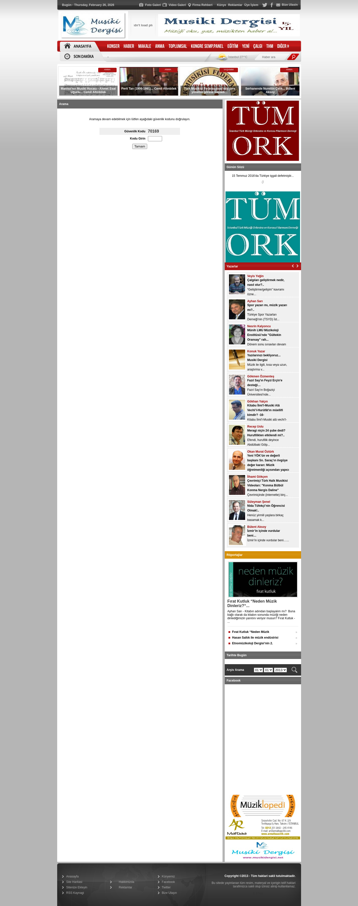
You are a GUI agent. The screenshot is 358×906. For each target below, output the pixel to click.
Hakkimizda (126, 882)
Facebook (168, 882)
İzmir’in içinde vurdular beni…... (268, 540)
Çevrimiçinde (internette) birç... (267, 495)
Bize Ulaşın (169, 893)
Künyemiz (168, 876)
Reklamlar (125, 887)
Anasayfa (72, 876)
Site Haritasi (74, 882)
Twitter (166, 887)
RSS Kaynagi (75, 893)
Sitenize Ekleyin (76, 887)
